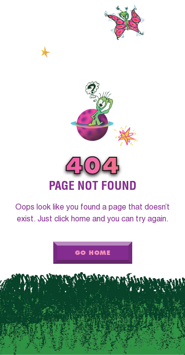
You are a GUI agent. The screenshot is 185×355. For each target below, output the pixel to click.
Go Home (92, 252)
